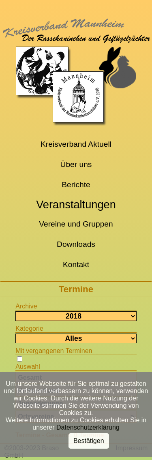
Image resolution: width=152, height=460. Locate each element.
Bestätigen (88, 438)
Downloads (76, 244)
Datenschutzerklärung (88, 425)
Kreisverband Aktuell (76, 144)
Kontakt (76, 264)
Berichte (76, 184)
